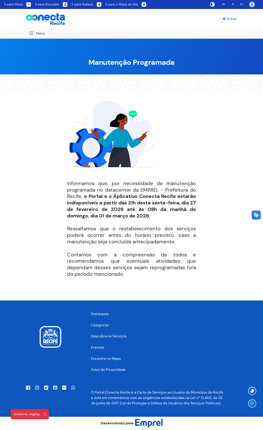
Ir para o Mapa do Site (126, 4)
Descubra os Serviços (109, 336)
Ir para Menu (17, 4)
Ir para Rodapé (86, 4)
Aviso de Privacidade (108, 369)
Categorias (100, 325)
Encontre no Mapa (106, 358)
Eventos (97, 347)
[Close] (44, 414)
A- (242, 4)
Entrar (230, 18)
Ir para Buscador (51, 4)
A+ (223, 4)
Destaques (100, 313)
